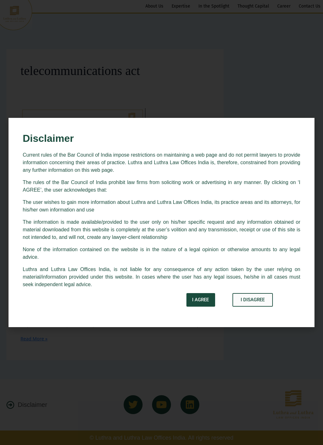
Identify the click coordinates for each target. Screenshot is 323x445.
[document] (161, 222)
